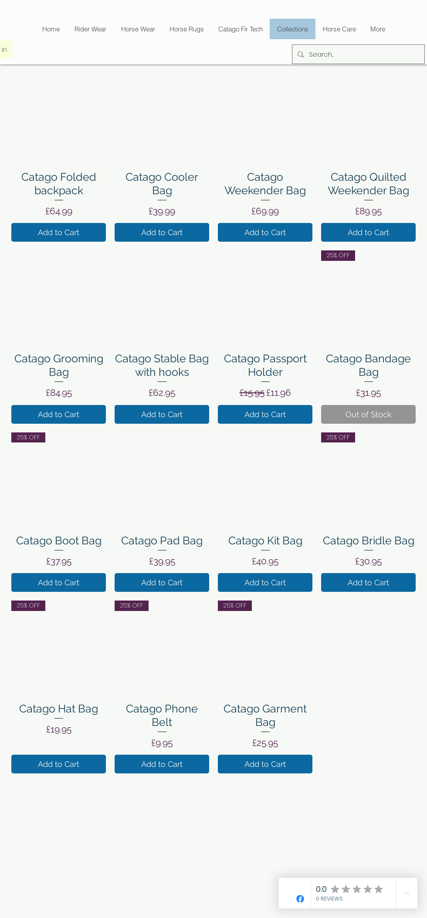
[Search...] (357, 54)
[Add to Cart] (58, 232)
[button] (240, 29)
